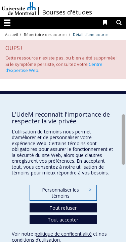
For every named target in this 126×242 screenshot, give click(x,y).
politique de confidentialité (63, 234)
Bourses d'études (67, 12)
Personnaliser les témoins (66, 193)
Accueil (11, 34)
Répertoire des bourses (45, 34)
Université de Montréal (19, 8)
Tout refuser (63, 208)
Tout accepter (63, 219)
